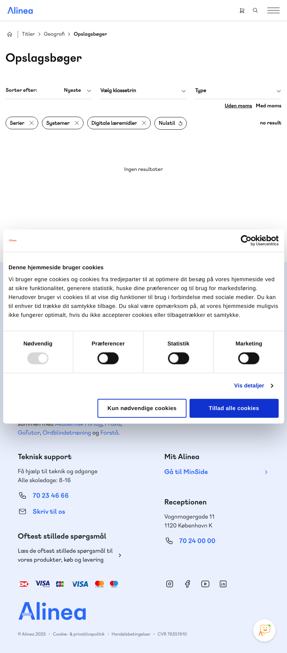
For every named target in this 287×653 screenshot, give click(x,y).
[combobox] (48, 90)
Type (200, 90)
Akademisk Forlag (78, 424)
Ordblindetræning (67, 432)
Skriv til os (49, 511)
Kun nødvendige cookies (141, 408)
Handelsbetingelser (131, 634)
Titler (28, 34)
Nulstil (167, 123)
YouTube (205, 583)
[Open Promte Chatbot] (264, 630)
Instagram (169, 583)
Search (255, 10)
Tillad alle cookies (234, 408)
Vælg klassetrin (118, 90)
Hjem (10, 34)
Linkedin (223, 583)
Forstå (109, 432)
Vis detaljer (249, 386)
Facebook (187, 583)
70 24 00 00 (197, 541)
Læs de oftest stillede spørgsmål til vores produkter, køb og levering (65, 555)
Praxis (113, 424)
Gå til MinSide (186, 472)
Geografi (54, 34)
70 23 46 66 (51, 495)
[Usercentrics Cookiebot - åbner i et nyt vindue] (245, 240)
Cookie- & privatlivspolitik (78, 634)
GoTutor (29, 432)
